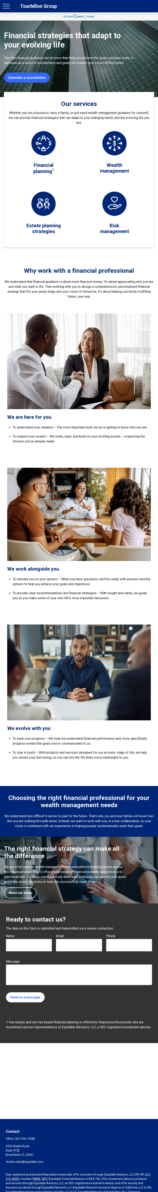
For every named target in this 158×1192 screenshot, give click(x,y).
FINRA (36, 1178)
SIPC (45, 1178)
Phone (110, 936)
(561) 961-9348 (25, 1138)
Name (10, 936)
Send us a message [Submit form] (25, 997)
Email (60, 936)
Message (13, 961)
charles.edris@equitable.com (24, 1161)
